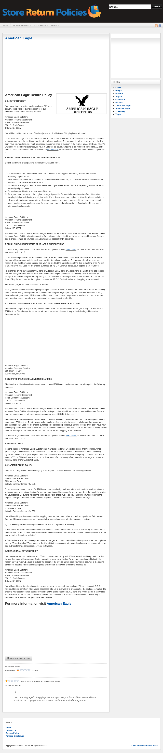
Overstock (120, 99)
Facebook (160, 25)
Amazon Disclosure (15, 736)
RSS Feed (156, 25)
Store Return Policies (51, 11)
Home (6, 26)
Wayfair (118, 96)
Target (118, 114)
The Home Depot (123, 105)
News (54, 26)
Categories (40, 26)
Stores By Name (21, 26)
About (9, 727)
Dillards (119, 102)
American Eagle (18, 38)
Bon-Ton (119, 93)
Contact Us (11, 730)
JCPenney (120, 111)
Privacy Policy (12, 733)
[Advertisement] (56, 67)
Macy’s (118, 90)
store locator (52, 149)
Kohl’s (118, 88)
